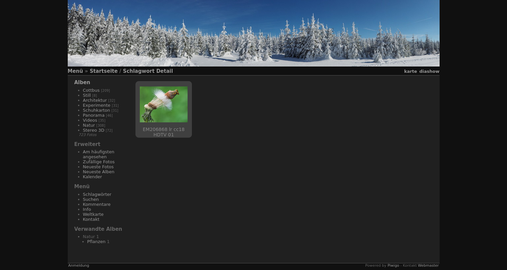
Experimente (97, 105)
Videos (90, 120)
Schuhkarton (96, 110)
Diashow (429, 71)
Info (87, 209)
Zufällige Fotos (99, 161)
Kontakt (91, 219)
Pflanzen (96, 241)
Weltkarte (93, 214)
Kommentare (97, 204)
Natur (89, 125)
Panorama (94, 115)
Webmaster (428, 265)
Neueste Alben (99, 171)
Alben (82, 82)
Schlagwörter (97, 194)
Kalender (92, 176)
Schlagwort (138, 71)
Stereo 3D (94, 130)
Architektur (95, 100)
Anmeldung (78, 265)
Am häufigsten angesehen (99, 154)
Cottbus (91, 90)
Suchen (91, 199)
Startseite (104, 71)
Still (87, 95)
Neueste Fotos (98, 166)
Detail (164, 71)
